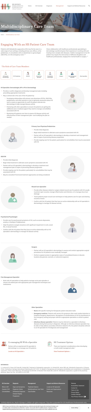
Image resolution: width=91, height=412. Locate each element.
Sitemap (73, 383)
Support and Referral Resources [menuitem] (76, 6)
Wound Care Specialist (39, 77)
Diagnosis (15, 383)
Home (2, 34)
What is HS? (5, 387)
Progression (16, 396)
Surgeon (61, 76)
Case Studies (31, 391)
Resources (49, 391)
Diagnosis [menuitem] (49, 6)
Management (32, 383)
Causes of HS (6, 389)
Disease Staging (17, 394)
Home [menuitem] (29, 6)
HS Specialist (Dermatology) (6, 77)
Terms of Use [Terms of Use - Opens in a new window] (75, 390)
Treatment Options (33, 387)
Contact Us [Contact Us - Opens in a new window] (74, 388)
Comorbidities (6, 391)
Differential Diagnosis (19, 391)
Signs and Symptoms (19, 387)
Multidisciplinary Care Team (36, 389)
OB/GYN (28, 76)
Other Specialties (83, 76)
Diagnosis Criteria (18, 389)
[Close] (88, 408)
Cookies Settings (76, 394)
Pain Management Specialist (72, 77)
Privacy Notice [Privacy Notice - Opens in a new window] (75, 392)
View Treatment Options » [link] (62, 351)
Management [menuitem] (60, 6)
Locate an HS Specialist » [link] (16, 351)
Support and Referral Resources (56, 383)
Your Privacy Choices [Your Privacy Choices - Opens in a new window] (77, 396)
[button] (89, 6)
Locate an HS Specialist (53, 387)
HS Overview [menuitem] (38, 6)
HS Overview (5, 383)
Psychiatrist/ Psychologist (50, 77)
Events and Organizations (54, 389)
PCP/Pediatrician (16, 76)
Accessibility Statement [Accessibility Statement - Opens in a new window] (77, 385)
